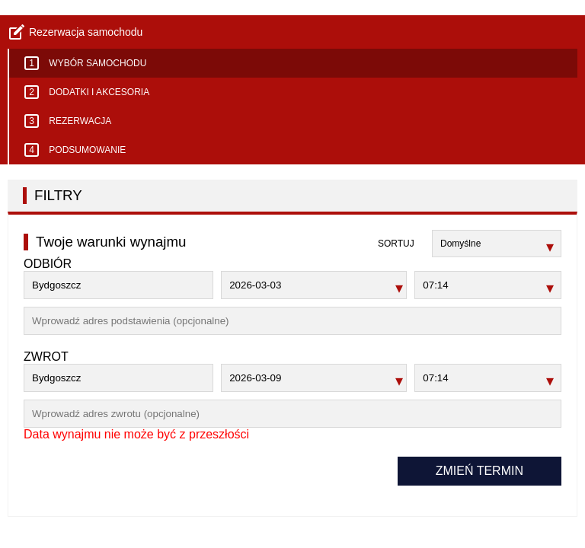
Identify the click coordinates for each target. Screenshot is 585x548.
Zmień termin (479, 470)
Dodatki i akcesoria (86, 92)
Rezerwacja (67, 121)
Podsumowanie (75, 150)
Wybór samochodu (85, 63)
